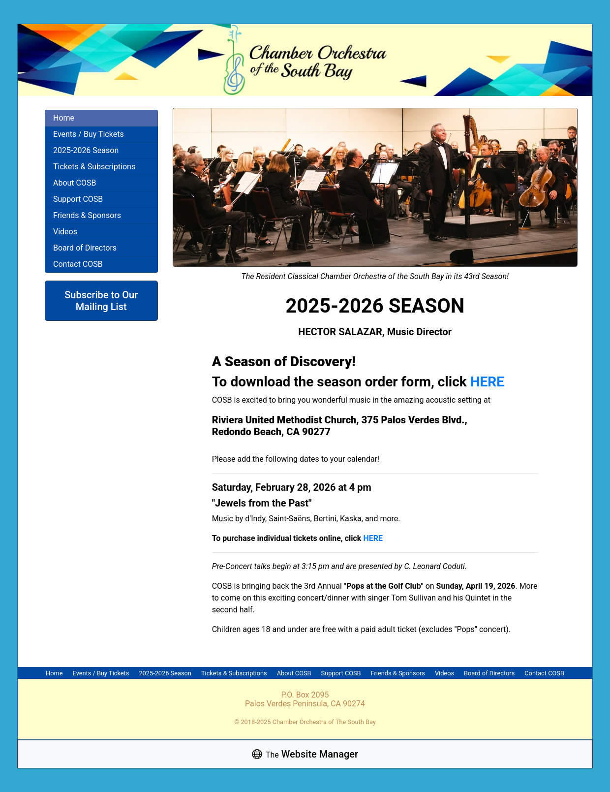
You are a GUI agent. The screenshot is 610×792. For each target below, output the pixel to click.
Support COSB (78, 199)
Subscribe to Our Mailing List (101, 301)
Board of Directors (85, 248)
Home (63, 118)
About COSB (74, 183)
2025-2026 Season (86, 150)
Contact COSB (78, 264)
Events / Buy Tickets (88, 134)
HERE (487, 382)
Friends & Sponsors (87, 215)
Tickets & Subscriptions (94, 166)
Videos (65, 231)
